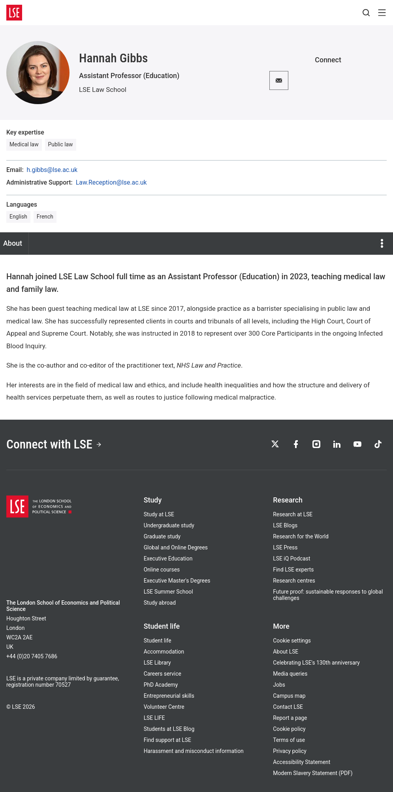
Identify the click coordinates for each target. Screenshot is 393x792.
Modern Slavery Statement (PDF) (312, 773)
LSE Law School (102, 89)
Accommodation (164, 651)
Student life (157, 640)
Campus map (289, 696)
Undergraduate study (169, 525)
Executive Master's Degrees (177, 580)
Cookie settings (292, 640)
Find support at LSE (167, 740)
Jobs (279, 685)
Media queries (290, 674)
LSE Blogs (285, 525)
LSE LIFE (154, 718)
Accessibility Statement (301, 762)
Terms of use (289, 740)
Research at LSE (292, 514)
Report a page (290, 718)
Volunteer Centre (164, 707)
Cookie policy (289, 729)
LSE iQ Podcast (291, 558)
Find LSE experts (293, 569)
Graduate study (162, 536)
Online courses (162, 569)
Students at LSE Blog (169, 729)
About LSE (285, 651)
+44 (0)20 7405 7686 (31, 656)
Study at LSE (159, 514)
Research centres (294, 580)
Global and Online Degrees (176, 547)
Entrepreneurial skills (169, 696)
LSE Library (157, 662)
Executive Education (168, 558)
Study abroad (160, 603)
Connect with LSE (54, 444)
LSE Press (285, 547)
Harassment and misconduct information (194, 751)
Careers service (162, 674)
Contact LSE (288, 707)
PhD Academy (161, 685)
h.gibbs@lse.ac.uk (52, 170)
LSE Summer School (168, 591)
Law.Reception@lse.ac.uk (111, 182)
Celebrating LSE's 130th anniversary (316, 662)
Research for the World (301, 536)
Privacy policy (289, 751)
